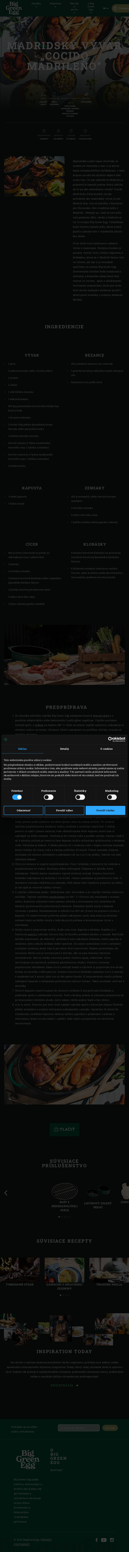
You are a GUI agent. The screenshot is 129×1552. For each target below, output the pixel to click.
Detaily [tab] (64, 748)
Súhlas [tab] (22, 748)
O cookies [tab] (106, 748)
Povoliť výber (64, 810)
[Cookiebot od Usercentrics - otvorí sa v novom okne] (110, 739)
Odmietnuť (23, 810)
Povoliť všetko (105, 810)
